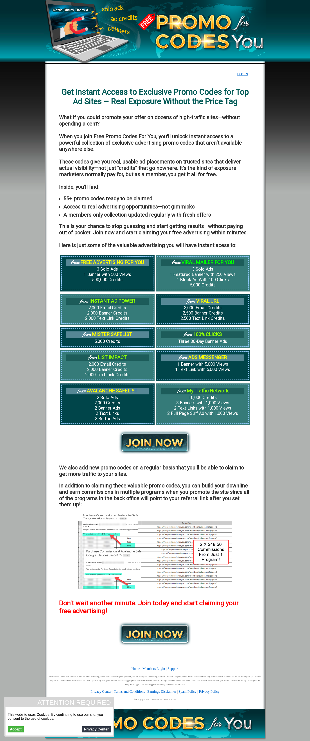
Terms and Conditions (129, 691)
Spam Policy (187, 691)
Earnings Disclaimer (161, 691)
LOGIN (242, 74)
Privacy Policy (209, 691)
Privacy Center (101, 691)
